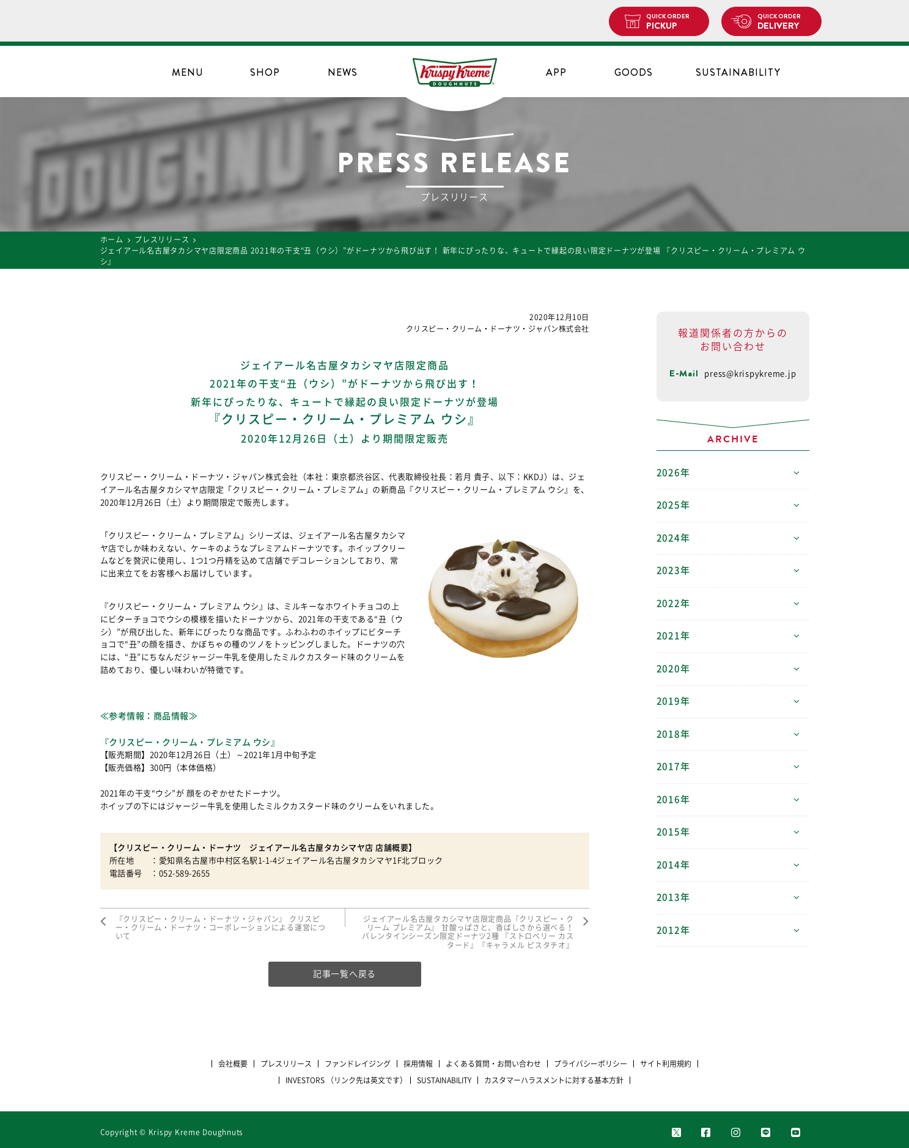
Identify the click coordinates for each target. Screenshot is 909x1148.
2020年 (673, 668)
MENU (188, 72)
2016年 (673, 799)
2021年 (673, 635)
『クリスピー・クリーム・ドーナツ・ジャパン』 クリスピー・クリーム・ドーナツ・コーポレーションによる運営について (221, 927)
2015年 (673, 831)
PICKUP (672, 22)
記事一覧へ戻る (344, 974)
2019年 (673, 701)
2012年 (673, 930)
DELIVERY (784, 22)
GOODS (633, 72)
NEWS (343, 72)
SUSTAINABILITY (738, 72)
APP (556, 72)
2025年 (673, 505)
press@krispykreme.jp (750, 374)
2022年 (673, 603)
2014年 (673, 864)
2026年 (673, 472)
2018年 (673, 734)
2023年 (673, 570)
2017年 (673, 766)
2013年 (673, 897)
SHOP (265, 72)
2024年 (673, 538)
